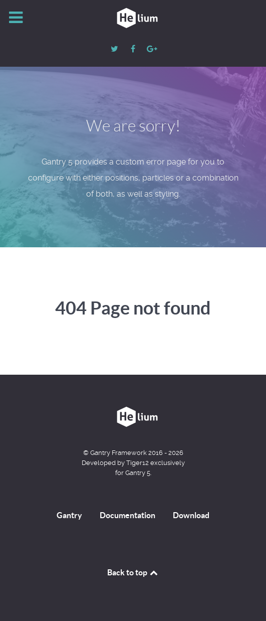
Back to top (133, 572)
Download (191, 515)
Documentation (127, 515)
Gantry (69, 515)
